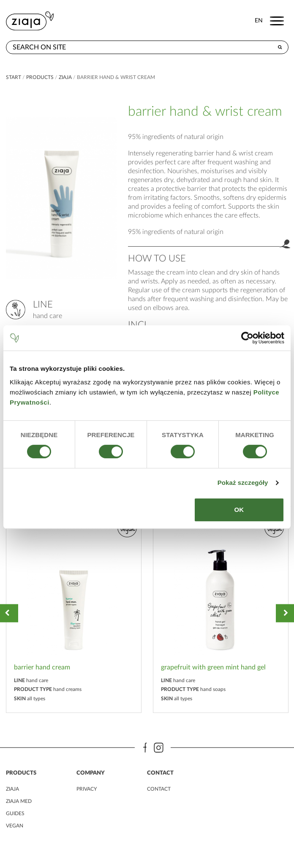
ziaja (65, 77)
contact (159, 788)
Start (13, 77)
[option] (74, 613)
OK (239, 509)
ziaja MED (19, 801)
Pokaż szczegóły (243, 482)
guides (15, 813)
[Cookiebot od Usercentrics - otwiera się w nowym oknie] (247, 338)
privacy (86, 788)
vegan (14, 825)
